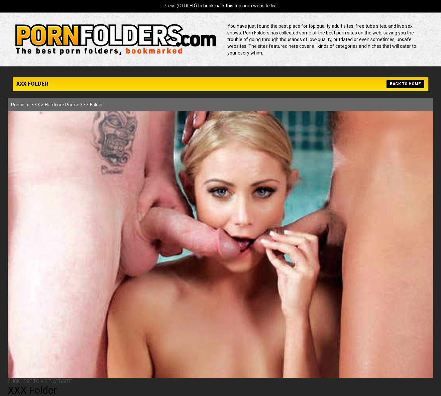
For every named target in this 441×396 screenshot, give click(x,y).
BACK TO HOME (405, 84)
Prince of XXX (25, 104)
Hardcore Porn (60, 104)
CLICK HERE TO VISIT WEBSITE (40, 381)
